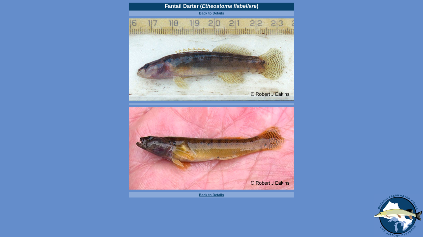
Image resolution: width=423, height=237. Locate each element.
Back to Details (211, 13)
